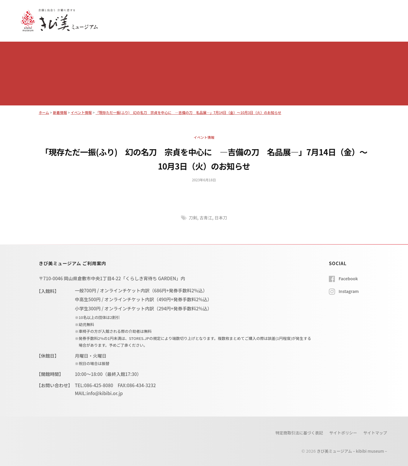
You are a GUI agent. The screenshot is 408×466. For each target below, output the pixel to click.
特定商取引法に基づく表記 (293, 432)
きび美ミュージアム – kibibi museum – (349, 451)
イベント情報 (204, 137)
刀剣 (192, 217)
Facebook (349, 278)
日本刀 (222, 217)
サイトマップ (374, 432)
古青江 (206, 217)
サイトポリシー (340, 432)
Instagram (349, 291)
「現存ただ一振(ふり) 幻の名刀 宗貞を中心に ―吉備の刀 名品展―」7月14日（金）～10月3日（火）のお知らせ (199, 112)
